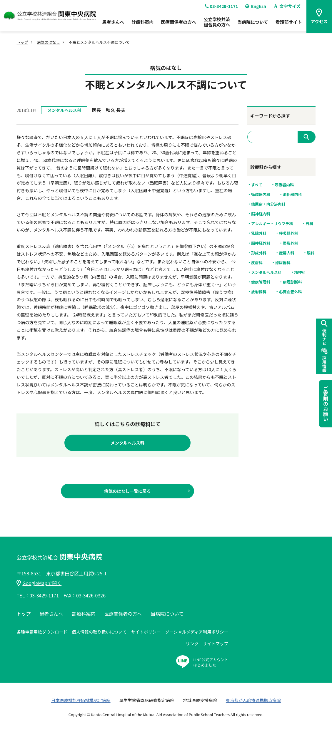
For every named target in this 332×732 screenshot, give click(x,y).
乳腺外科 (258, 233)
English (255, 8)
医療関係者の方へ (178, 24)
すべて (256, 184)
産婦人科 (286, 253)
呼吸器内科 (284, 184)
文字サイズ (287, 8)
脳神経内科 (260, 214)
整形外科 (290, 243)
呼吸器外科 (288, 233)
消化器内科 (292, 194)
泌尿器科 (283, 262)
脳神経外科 (260, 243)
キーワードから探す (270, 116)
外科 (309, 223)
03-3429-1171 (221, 8)
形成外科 (258, 253)
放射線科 (258, 291)
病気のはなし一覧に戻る (127, 491)
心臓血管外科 (290, 291)
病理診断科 (292, 282)
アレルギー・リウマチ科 (272, 223)
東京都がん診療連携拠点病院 (253, 700)
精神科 (300, 272)
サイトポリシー (146, 632)
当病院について (252, 24)
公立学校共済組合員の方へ (216, 23)
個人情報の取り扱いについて (99, 632)
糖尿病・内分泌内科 (268, 204)
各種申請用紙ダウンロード (41, 632)
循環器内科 (260, 194)
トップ (22, 42)
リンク (192, 643)
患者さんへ (113, 24)
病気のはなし (48, 42)
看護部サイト (289, 24)
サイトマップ (215, 643)
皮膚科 (257, 262)
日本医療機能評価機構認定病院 (80, 700)
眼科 (311, 253)
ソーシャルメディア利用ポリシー (196, 632)
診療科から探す (265, 167)
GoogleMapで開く (38, 583)
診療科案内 (142, 24)
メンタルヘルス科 (64, 110)
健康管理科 (260, 282)
